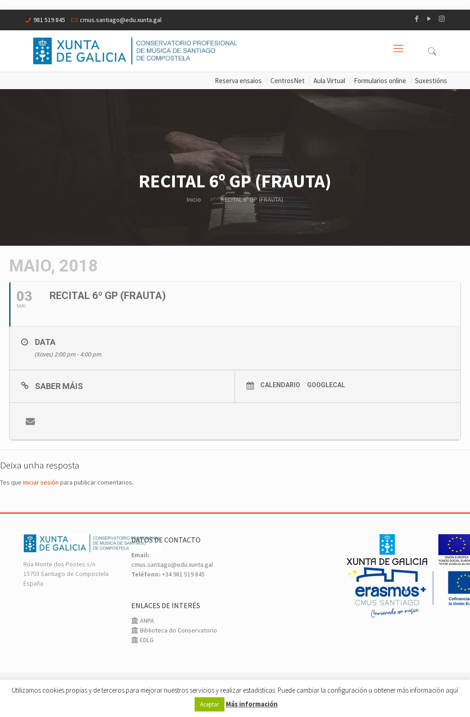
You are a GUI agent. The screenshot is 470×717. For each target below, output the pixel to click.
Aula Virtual (329, 80)
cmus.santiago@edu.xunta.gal (121, 20)
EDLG (146, 640)
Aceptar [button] (209, 704)
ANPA (146, 620)
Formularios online (380, 80)
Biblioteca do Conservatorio (178, 630)
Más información (252, 704)
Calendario (280, 385)
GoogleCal (326, 385)
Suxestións (431, 80)
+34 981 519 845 (183, 574)
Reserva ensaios (238, 80)
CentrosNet (287, 80)
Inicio (194, 199)
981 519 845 (49, 20)
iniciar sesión (41, 482)
